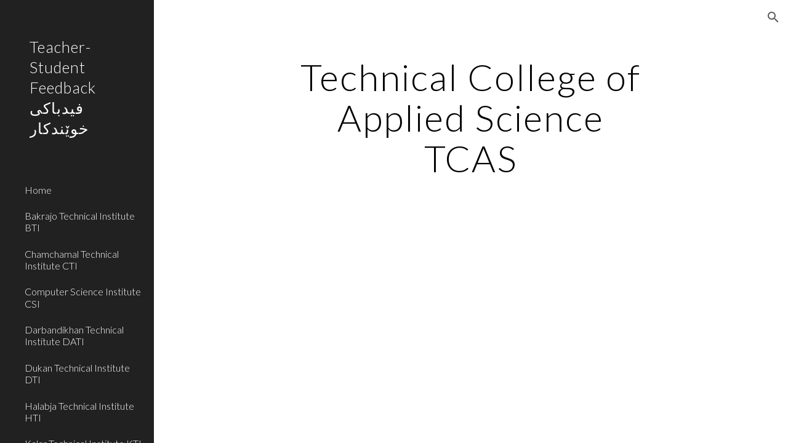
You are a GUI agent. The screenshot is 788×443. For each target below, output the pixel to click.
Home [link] (38, 190)
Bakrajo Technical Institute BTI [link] (80, 221)
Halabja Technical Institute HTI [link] (79, 411)
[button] (773, 17)
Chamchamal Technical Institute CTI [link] (72, 259)
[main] (470, 117)
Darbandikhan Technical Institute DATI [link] (74, 335)
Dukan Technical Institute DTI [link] (77, 373)
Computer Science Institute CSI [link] (83, 297)
